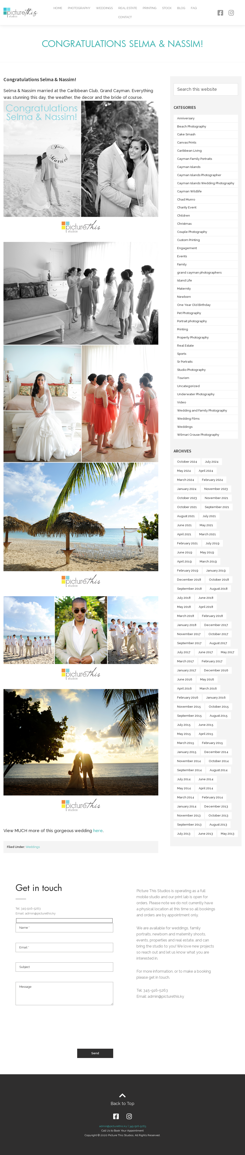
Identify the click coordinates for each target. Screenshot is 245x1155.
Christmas (184, 223)
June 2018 (206, 597)
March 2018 (185, 616)
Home (57, 8)
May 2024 (184, 470)
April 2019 (184, 561)
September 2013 (189, 824)
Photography (79, 8)
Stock (167, 8)
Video (181, 402)
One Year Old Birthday (194, 305)
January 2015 (186, 752)
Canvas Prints (186, 142)
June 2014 (206, 779)
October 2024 (187, 461)
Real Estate (127, 8)
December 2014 (216, 752)
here (98, 830)
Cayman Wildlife (189, 191)
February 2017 (212, 661)
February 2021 (187, 543)
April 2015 (206, 734)
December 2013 (216, 806)
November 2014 (189, 761)
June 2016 (184, 679)
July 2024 (212, 461)
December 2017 (216, 625)
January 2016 (216, 697)
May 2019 (207, 552)
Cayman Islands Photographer (199, 175)
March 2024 (185, 480)
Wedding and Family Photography (202, 410)
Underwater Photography (196, 394)
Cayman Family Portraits (194, 159)
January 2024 (186, 489)
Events (182, 256)
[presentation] (51, 1031)
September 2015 (189, 715)
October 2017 (218, 634)
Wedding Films (188, 418)
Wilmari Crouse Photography (198, 434)
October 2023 (187, 498)
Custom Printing (188, 240)
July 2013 (183, 833)
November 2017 (189, 634)
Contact (125, 17)
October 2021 (187, 507)
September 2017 (189, 643)
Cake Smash (186, 134)
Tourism (183, 378)
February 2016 (187, 697)
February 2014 (212, 797)
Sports (181, 353)
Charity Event (186, 207)
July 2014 (184, 779)
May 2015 (184, 734)
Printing (149, 8)
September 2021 (217, 507)
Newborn (184, 296)
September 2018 (189, 588)
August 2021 (186, 516)
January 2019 (216, 570)
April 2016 (184, 688)
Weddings (104, 8)
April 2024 (206, 470)
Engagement (187, 248)
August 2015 (219, 715)
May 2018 (184, 607)
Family (182, 264)
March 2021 (207, 534)
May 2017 (227, 652)
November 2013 (189, 815)
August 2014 (219, 770)
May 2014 (184, 788)
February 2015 (212, 743)
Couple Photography (192, 232)
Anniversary (186, 118)
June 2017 (205, 652)
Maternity (184, 288)
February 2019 (187, 570)
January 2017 (186, 670)
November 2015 (189, 706)
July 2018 (184, 597)
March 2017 (185, 661)
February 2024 (212, 480)
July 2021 (209, 516)
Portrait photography (192, 321)
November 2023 (216, 489)
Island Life (184, 280)
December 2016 (216, 670)
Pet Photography (189, 313)
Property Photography (193, 337)
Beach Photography (191, 126)
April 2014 (206, 788)
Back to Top (122, 1103)
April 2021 (184, 534)
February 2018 (212, 616)
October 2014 (219, 761)
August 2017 (218, 643)
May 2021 (206, 525)
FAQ (194, 8)
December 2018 (189, 579)
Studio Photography (191, 370)
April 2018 (206, 607)
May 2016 (207, 679)
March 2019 (208, 561)
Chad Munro (186, 199)
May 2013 (227, 833)
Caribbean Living (189, 150)
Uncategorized (188, 386)
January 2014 (186, 806)
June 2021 (184, 525)
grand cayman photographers (199, 272)
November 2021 (216, 498)
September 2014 (189, 770)
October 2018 (219, 579)
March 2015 (185, 743)
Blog (181, 8)
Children (183, 215)
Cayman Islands (188, 167)
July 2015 (184, 724)
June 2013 (205, 833)
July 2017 (183, 652)
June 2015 (206, 724)
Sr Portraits (184, 361)
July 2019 (212, 543)
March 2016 (208, 688)
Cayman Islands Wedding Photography (205, 183)
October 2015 (219, 706)
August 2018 (219, 588)
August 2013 (218, 824)
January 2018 (186, 625)
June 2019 (184, 552)
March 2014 (185, 797)
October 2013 (218, 815)
